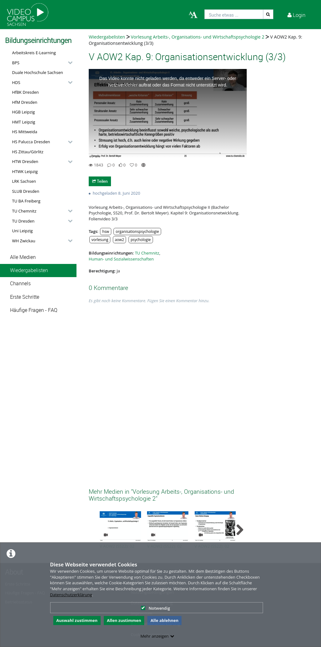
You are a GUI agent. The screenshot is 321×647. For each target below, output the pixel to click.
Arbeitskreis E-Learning (34, 52)
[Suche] (268, 14)
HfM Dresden (25, 102)
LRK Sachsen (24, 181)
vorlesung (100, 239)
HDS (16, 82)
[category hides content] (68, 63)
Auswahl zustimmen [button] (77, 620)
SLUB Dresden (25, 191)
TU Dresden (23, 221)
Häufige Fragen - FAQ (33, 310)
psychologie (141, 239)
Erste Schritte (24, 297)
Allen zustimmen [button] (124, 620)
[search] (233, 14)
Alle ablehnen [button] (164, 620)
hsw (105, 231)
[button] (40, 63)
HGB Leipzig (23, 112)
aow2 (119, 239)
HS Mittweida (24, 131)
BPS (15, 63)
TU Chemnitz (24, 211)
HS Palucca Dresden (31, 142)
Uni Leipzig (22, 231)
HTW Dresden (25, 161)
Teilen (100, 181)
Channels (20, 283)
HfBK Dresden (25, 92)
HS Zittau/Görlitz (28, 152)
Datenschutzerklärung (71, 594)
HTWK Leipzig (25, 171)
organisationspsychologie (137, 231)
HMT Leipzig (23, 122)
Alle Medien (23, 257)
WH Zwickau (23, 241)
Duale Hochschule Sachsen (37, 72)
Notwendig (155, 608)
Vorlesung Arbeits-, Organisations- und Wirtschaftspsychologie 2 (197, 37)
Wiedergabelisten (29, 270)
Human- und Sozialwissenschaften (121, 259)
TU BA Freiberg (26, 201)
